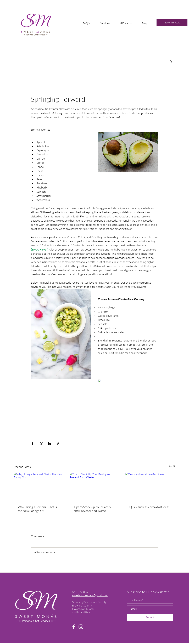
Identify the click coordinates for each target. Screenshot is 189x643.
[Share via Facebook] (32, 443)
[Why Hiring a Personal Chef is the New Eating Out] (39, 487)
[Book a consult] (172, 22)
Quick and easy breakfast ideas (149, 507)
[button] (105, 23)
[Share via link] (57, 443)
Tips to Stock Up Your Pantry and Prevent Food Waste (92, 509)
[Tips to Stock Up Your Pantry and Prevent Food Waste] (95, 487)
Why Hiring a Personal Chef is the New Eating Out (37, 509)
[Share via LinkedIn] (49, 443)
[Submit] (150, 617)
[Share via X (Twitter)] (41, 443)
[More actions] (156, 90)
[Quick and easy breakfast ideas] (150, 487)
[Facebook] (74, 627)
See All (172, 466)
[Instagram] (81, 627)
